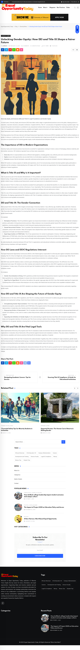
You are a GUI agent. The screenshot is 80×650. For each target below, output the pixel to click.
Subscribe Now (40, 557)
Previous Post (10, 377)
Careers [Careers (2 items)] (55, 454)
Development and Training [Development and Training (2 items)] (22, 458)
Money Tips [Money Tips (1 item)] (18, 462)
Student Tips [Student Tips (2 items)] (27, 462)
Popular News (33, 506)
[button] (74, 390)
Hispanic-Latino (45, 427)
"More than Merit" (56, 647)
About (45, 7)
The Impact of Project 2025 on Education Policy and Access (44, 509)
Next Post (71, 377)
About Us (16, 472)
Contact (16, 485)
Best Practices (61, 7)
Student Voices (5, 427)
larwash (4, 47)
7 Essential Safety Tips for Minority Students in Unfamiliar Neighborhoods (28, 1)
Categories (17, 476)
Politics (26, 506)
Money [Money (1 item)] (55, 458)
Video (68, 7)
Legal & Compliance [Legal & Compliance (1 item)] (46, 458)
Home (40, 7)
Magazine (52, 7)
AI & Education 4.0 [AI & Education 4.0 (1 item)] (31, 454)
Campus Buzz (27, 494)
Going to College (37, 494)
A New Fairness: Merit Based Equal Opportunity (40, 520)
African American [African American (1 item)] (19, 454)
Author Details (18, 481)
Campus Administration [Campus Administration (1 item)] (44, 454)
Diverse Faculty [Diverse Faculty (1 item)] (35, 458)
